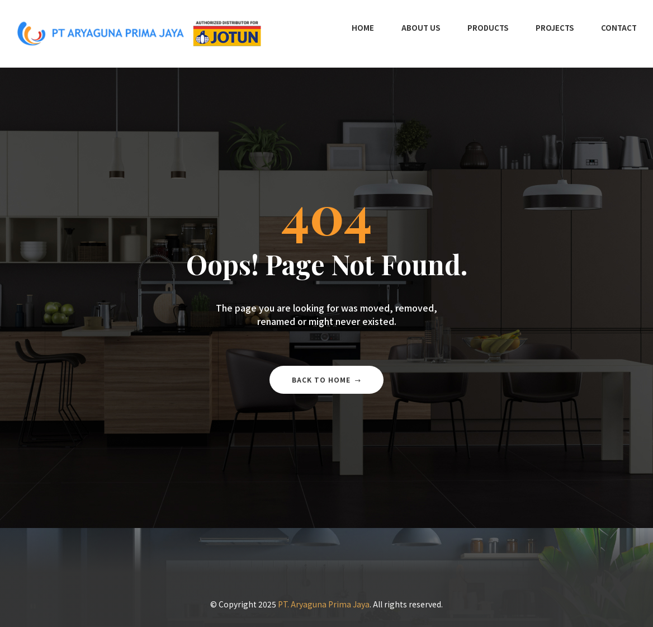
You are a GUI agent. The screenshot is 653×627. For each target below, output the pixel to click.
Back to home (326, 379)
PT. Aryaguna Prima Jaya (324, 604)
